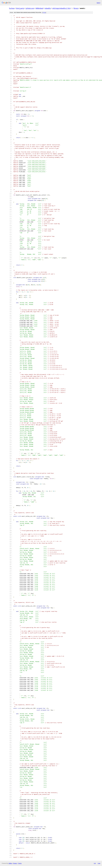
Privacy (15, 863)
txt (95, 863)
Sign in (98, 3)
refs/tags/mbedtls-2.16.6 (61, 8)
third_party (20, 8)
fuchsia (11, 8)
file (44, 12)
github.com (30, 8)
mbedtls (48, 8)
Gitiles (10, 863)
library (76, 8)
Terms (20, 863)
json (99, 863)
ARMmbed (39, 8)
